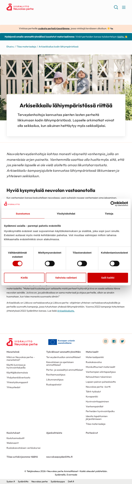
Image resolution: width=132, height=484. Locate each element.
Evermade (72, 474)
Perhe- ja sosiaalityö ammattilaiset (64, 369)
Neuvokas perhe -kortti (98, 386)
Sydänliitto (23, 481)
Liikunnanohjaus (54, 379)
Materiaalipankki (95, 357)
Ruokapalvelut (53, 384)
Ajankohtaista (54, 432)
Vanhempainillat (94, 406)
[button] (116, 8)
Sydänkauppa (58, 481)
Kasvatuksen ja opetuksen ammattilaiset (60, 363)
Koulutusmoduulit (15, 438)
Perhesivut (92, 432)
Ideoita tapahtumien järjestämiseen (97, 417)
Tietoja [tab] (109, 213)
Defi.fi (71, 481)
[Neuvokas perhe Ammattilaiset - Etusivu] (22, 342)
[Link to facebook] (114, 341)
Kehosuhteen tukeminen (99, 376)
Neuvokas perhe (39, 481)
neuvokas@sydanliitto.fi (59, 456)
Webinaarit (13, 442)
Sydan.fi (11, 481)
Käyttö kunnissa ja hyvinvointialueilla (16, 366)
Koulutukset (13, 432)
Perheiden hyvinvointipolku (100, 411)
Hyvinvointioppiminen (97, 401)
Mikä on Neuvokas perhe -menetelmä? (21, 358)
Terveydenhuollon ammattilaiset (63, 357)
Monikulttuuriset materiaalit (100, 366)
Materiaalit (92, 351)
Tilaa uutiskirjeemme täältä (22, 456)
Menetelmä (13, 351)
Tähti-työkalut (93, 391)
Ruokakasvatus (94, 362)
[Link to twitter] (122, 341)
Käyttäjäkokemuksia (17, 372)
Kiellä (24, 277)
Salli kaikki (107, 277)
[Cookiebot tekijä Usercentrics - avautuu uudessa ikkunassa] (113, 203)
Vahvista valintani (66, 277)
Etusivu (10, 46)
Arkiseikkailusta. (66, 310)
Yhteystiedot (13, 387)
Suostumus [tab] (23, 213)
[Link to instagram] (105, 341)
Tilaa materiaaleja (26, 46)
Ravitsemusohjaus (55, 374)
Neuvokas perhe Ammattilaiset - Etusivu (34, 7)
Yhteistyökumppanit (17, 382)
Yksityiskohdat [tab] (66, 213)
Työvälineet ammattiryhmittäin (63, 351)
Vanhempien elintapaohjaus (101, 371)
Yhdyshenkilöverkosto (18, 377)
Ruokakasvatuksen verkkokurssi (23, 447)
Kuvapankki (92, 396)
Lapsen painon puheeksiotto (101, 381)
